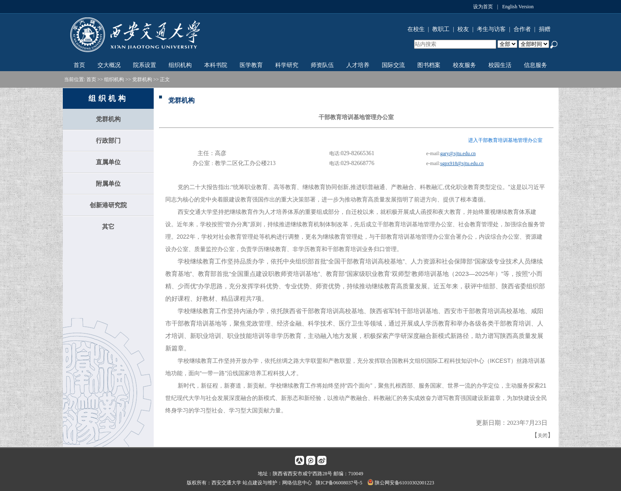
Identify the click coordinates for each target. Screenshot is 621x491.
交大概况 (109, 65)
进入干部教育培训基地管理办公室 (505, 140)
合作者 (522, 29)
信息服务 (535, 65)
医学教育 (251, 65)
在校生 (416, 29)
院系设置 (144, 65)
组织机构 (180, 65)
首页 (79, 65)
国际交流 (393, 65)
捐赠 (544, 29)
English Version (517, 7)
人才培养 (357, 65)
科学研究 (286, 65)
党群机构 (142, 79)
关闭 (542, 435)
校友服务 (464, 65)
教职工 (441, 29)
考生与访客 (491, 29)
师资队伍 (322, 65)
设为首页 (483, 7)
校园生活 (500, 65)
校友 (463, 29)
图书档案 (428, 65)
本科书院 (215, 65)
